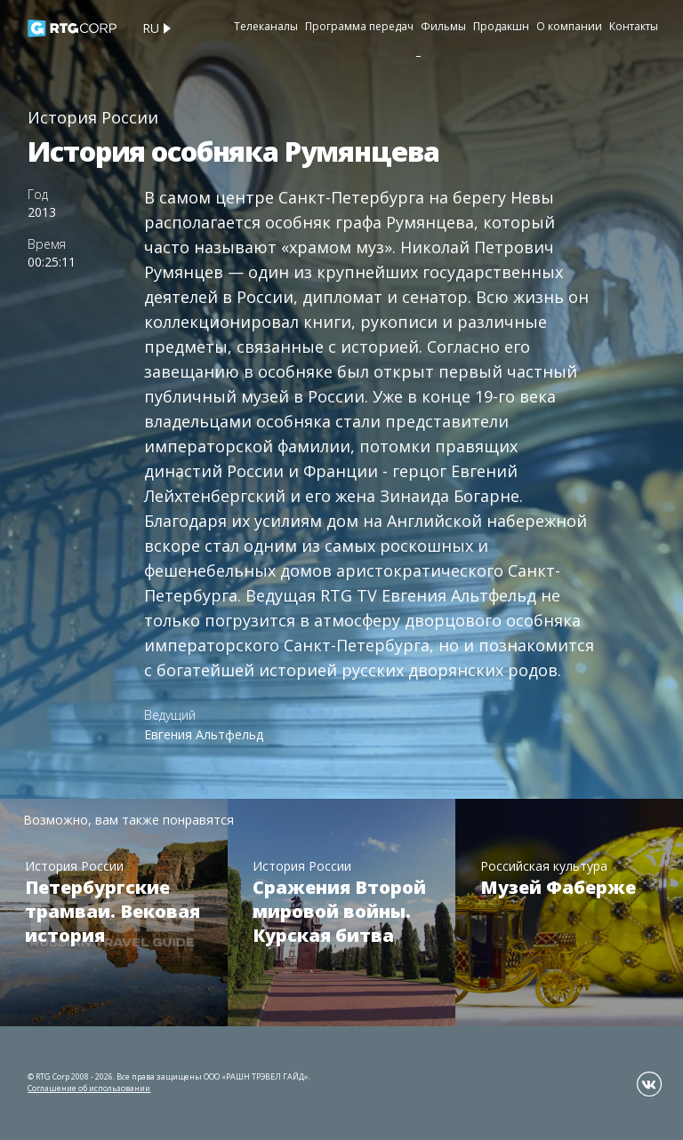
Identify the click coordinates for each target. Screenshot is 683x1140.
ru (150, 28)
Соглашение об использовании (89, 1088)
